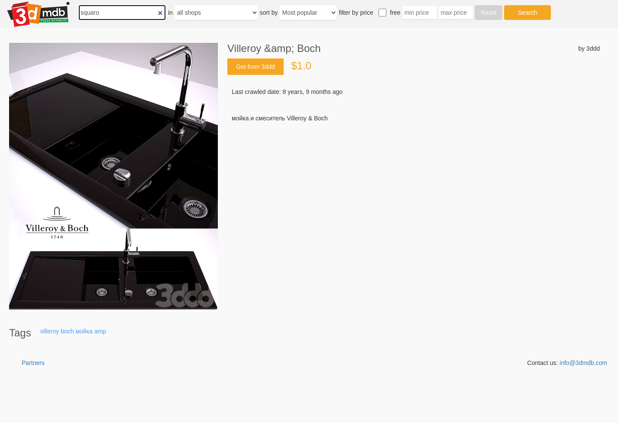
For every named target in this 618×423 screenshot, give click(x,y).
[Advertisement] (413, 188)
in (170, 12)
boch (67, 331)
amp (100, 331)
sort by (269, 12)
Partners (33, 362)
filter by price (356, 12)
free (395, 12)
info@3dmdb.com (583, 362)
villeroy (49, 331)
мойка (83, 331)
